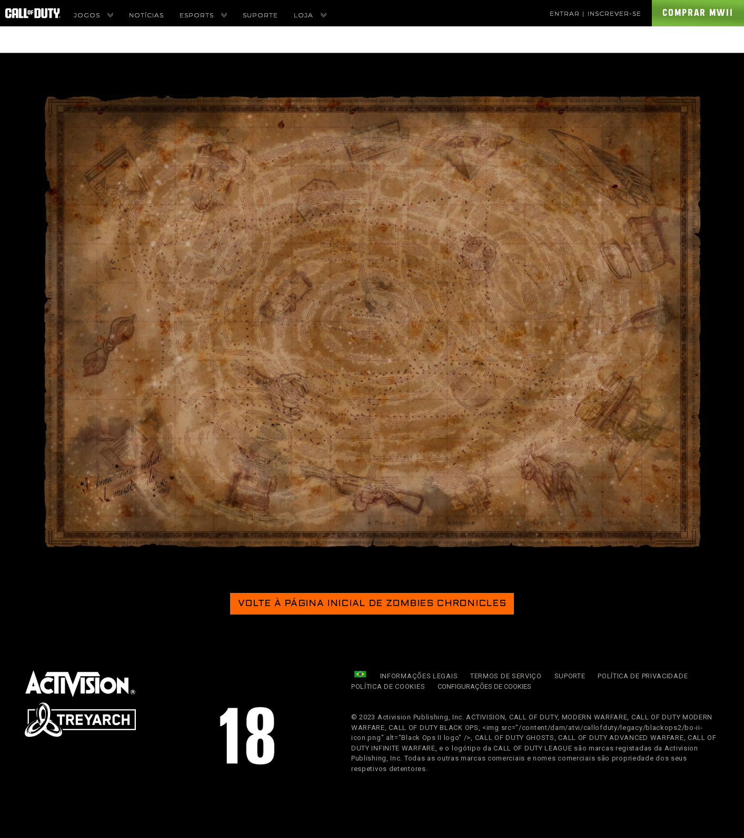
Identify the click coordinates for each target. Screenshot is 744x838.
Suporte (570, 676)
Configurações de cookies (484, 686)
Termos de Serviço (506, 676)
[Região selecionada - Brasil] (360, 674)
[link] (80, 683)
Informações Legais (419, 676)
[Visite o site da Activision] (80, 683)
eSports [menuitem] (203, 15)
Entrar (565, 13)
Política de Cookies (388, 686)
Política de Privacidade (643, 676)
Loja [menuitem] (310, 15)
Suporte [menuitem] (260, 15)
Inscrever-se (614, 13)
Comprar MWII (697, 12)
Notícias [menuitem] (146, 15)
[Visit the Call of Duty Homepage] (33, 13)
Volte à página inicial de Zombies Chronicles (372, 603)
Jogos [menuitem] (93, 15)
